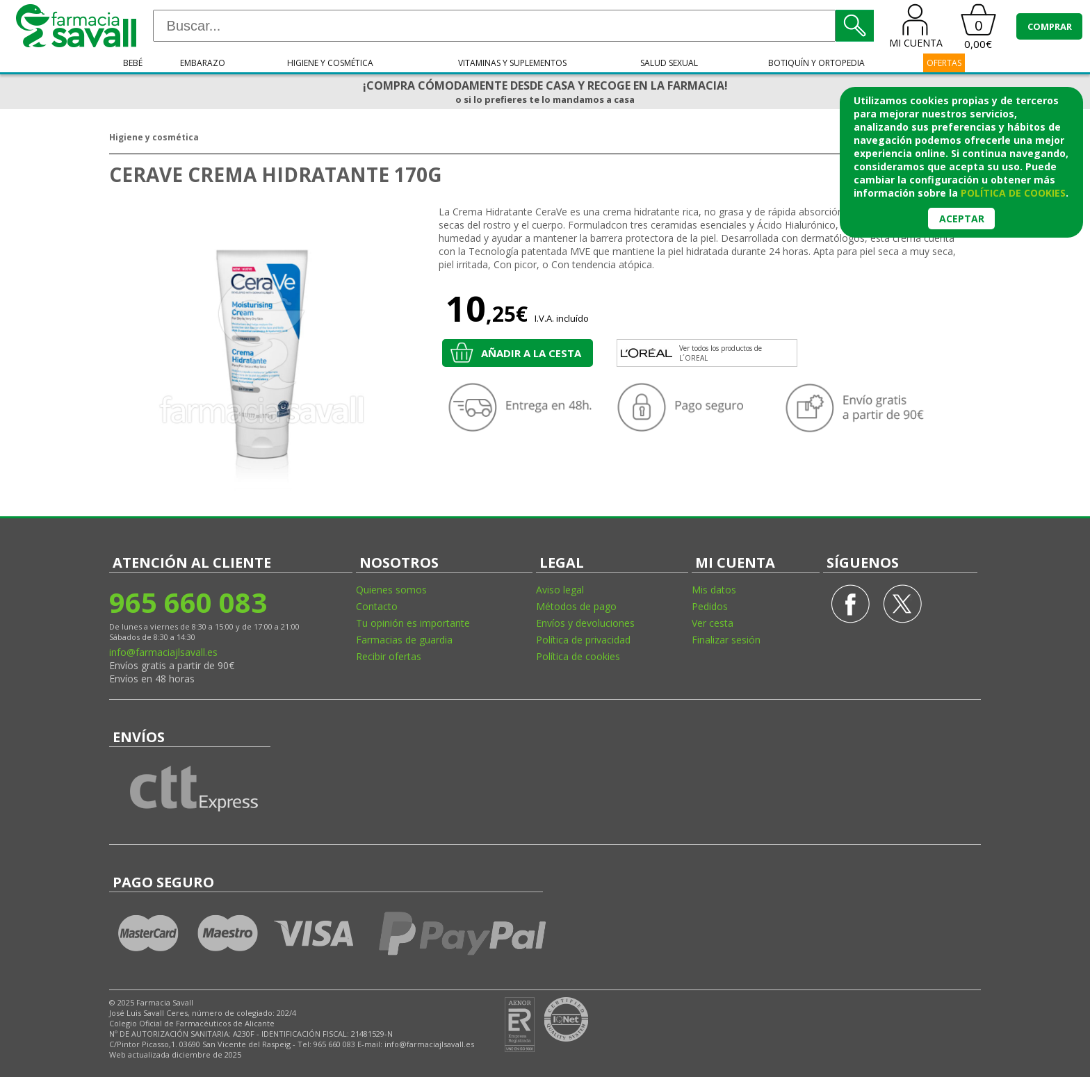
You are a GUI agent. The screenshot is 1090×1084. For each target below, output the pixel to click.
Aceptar (961, 218)
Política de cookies (578, 656)
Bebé (133, 63)
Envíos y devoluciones (585, 623)
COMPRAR (1049, 26)
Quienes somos (391, 589)
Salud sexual (669, 63)
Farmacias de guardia (404, 639)
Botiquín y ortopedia (816, 63)
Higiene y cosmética (330, 63)
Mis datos (714, 589)
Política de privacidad (583, 639)
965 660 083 (188, 602)
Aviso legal (560, 589)
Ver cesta (712, 623)
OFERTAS (944, 63)
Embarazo (202, 63)
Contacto (377, 606)
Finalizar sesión (726, 639)
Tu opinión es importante (413, 623)
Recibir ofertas (388, 656)
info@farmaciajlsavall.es (163, 652)
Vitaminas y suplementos (512, 63)
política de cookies (1013, 192)
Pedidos (710, 606)
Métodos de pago (576, 606)
